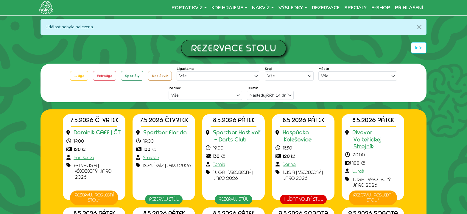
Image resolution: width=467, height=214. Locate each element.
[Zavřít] (419, 27)
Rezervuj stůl (164, 199)
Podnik (175, 88)
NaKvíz (261, 7)
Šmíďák (151, 157)
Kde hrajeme (227, 7)
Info (419, 48)
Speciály (132, 75)
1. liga (79, 75)
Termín (252, 88)
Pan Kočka (84, 157)
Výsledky (290, 7)
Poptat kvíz (187, 7)
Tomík (219, 164)
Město (323, 68)
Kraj (268, 68)
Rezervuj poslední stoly (94, 197)
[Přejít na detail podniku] (97, 133)
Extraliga (104, 75)
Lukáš (358, 171)
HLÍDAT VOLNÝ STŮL (303, 199)
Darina (289, 164)
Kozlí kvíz (160, 75)
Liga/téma (185, 68)
